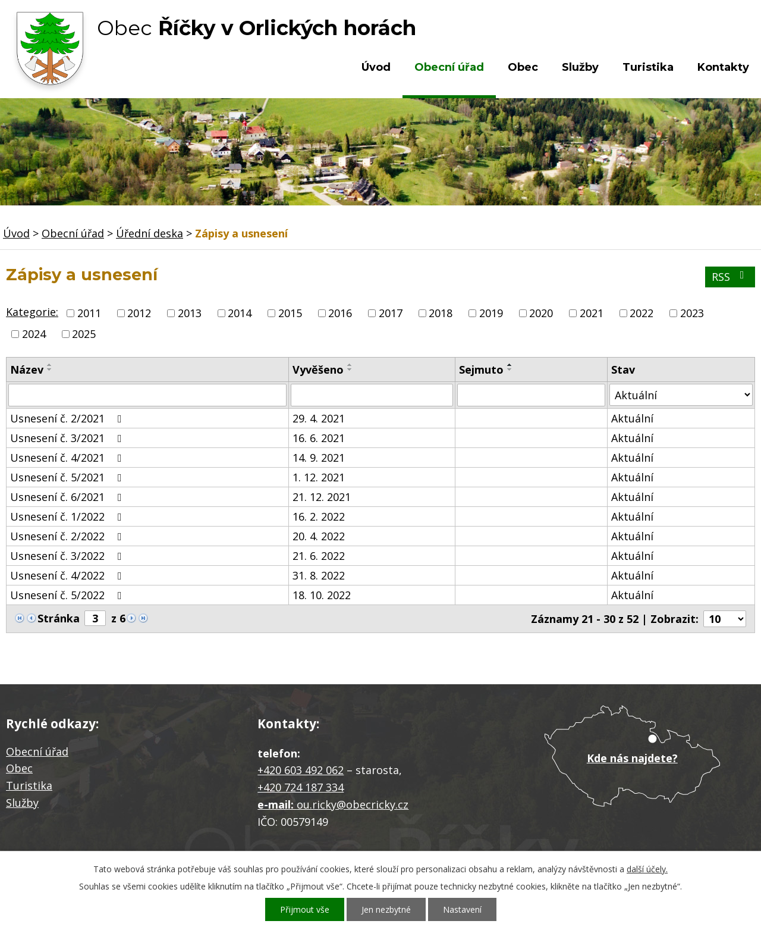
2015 (290, 313)
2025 (84, 334)
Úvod (376, 67)
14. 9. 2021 (319, 457)
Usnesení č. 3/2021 (68, 438)
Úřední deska (149, 233)
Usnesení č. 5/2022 (68, 595)
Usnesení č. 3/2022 (68, 556)
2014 (239, 313)
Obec (523, 67)
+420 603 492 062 (300, 770)
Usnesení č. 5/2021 (68, 477)
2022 (641, 313)
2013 (190, 313)
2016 (340, 313)
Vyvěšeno (318, 369)
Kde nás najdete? (632, 758)
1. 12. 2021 (319, 477)
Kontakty (723, 67)
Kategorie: (32, 312)
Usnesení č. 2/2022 (68, 536)
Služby (580, 67)
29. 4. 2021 (319, 418)
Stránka (58, 618)
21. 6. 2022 (319, 556)
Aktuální (632, 418)
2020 (541, 313)
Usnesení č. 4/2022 (68, 575)
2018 (440, 313)
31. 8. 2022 (319, 575)
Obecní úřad (449, 67)
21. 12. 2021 (322, 497)
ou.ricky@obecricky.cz (352, 804)
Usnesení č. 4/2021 (68, 457)
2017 (390, 313)
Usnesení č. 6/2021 (68, 497)
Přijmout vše (304, 909)
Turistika (648, 67)
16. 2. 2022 (319, 516)
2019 (491, 313)
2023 (692, 313)
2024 (34, 334)
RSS (730, 277)
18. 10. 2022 (322, 595)
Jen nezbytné (386, 909)
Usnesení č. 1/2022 (68, 516)
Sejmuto (481, 369)
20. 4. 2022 (319, 536)
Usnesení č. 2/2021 (68, 418)
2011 (89, 313)
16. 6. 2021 (319, 438)
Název (26, 369)
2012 (139, 313)
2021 (591, 313)
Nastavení (462, 909)
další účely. (647, 869)
